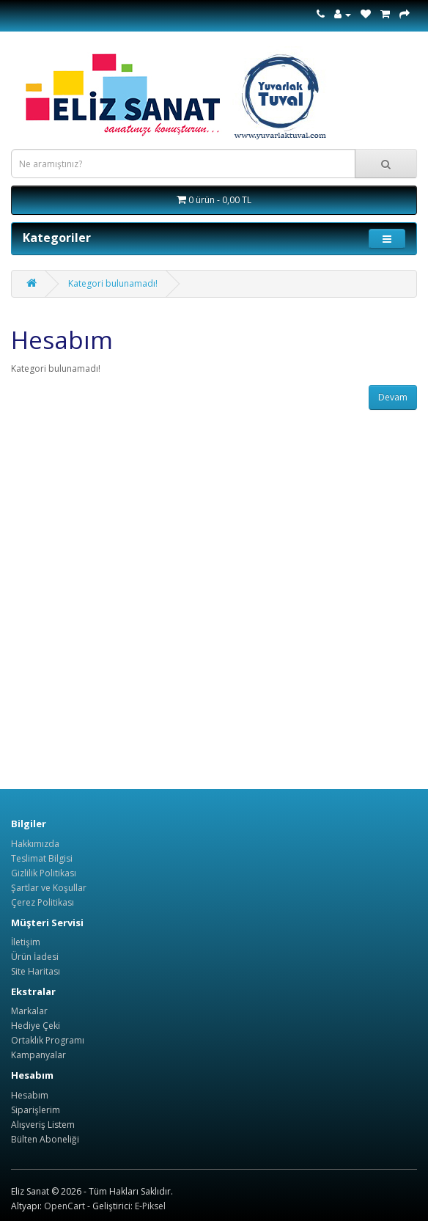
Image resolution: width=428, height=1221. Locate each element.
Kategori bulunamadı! (113, 283)
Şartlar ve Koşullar (48, 887)
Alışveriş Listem (43, 1124)
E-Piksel (150, 1206)
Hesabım (29, 1095)
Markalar (29, 1011)
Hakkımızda (35, 843)
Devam (392, 397)
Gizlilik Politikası (43, 873)
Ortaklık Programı (47, 1040)
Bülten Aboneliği (45, 1139)
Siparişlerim (35, 1110)
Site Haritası (35, 971)
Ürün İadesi (35, 956)
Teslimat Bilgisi (42, 858)
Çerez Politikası (42, 902)
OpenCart (64, 1206)
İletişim (25, 942)
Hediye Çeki (35, 1025)
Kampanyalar (38, 1055)
